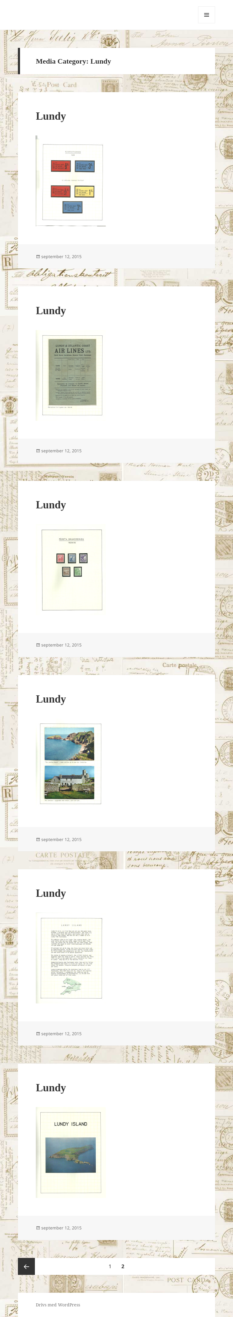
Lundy (51, 116)
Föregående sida (26, 1266)
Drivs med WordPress (58, 1305)
